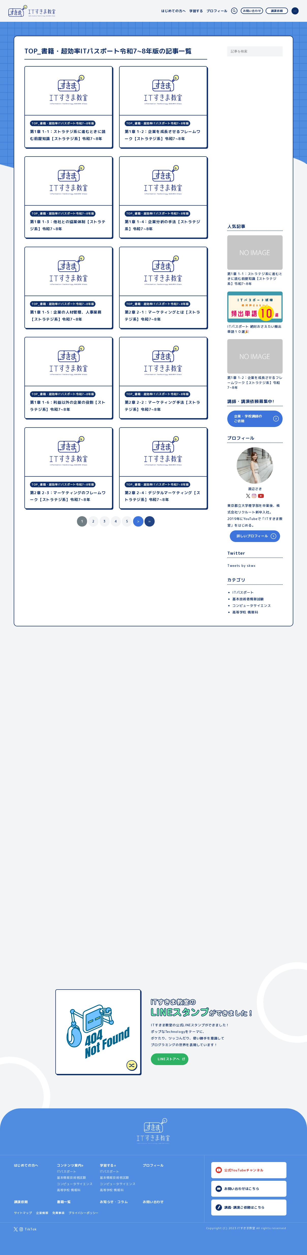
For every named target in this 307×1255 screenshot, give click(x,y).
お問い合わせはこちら (241, 1188)
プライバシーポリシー (84, 1213)
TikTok (31, 1229)
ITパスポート (243, 592)
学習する (196, 11)
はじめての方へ (173, 11)
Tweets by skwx (241, 565)
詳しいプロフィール (252, 536)
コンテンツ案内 (69, 1165)
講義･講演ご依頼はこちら (244, 1207)
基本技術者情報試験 (248, 599)
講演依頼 (277, 11)
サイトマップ (23, 1213)
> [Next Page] (138, 521)
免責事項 (58, 1213)
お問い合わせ (252, 11)
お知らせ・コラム (114, 1202)
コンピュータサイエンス (251, 605)
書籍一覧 (64, 1202)
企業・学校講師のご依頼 (248, 418)
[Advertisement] (255, 139)
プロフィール (217, 11)
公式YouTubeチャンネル (244, 1170)
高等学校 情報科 (245, 612)
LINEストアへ (169, 1059)
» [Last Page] (149, 521)
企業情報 (42, 1213)
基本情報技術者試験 (71, 1177)
